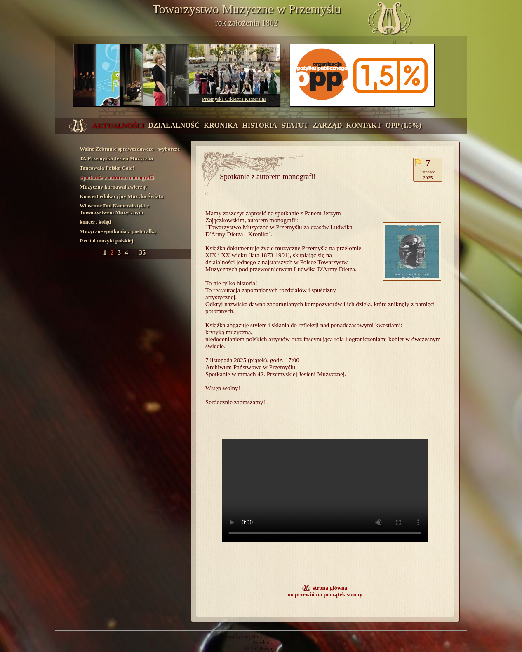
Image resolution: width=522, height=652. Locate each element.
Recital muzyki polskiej (106, 241)
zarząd (327, 125)
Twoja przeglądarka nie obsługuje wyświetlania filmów (325, 490)
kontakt (363, 125)
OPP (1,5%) (403, 125)
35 (143, 252)
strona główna (330, 588)
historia (259, 125)
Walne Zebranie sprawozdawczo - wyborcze (130, 149)
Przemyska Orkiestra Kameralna (234, 99)
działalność (174, 125)
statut (294, 125)
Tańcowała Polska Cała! (107, 168)
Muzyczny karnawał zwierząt (113, 187)
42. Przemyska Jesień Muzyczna (116, 158)
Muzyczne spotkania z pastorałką (118, 231)
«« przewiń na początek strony (324, 594)
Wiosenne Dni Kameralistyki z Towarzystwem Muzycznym (114, 209)
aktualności (118, 125)
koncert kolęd (95, 222)
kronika (221, 125)
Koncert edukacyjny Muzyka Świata (121, 196)
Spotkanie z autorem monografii (116, 177)
